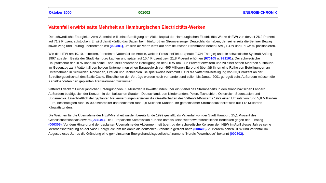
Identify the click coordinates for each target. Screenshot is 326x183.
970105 (210, 58)
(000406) (200, 129)
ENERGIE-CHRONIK (260, 12)
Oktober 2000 (60, 12)
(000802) (236, 133)
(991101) (98, 120)
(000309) (55, 124)
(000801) (116, 46)
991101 (226, 58)
